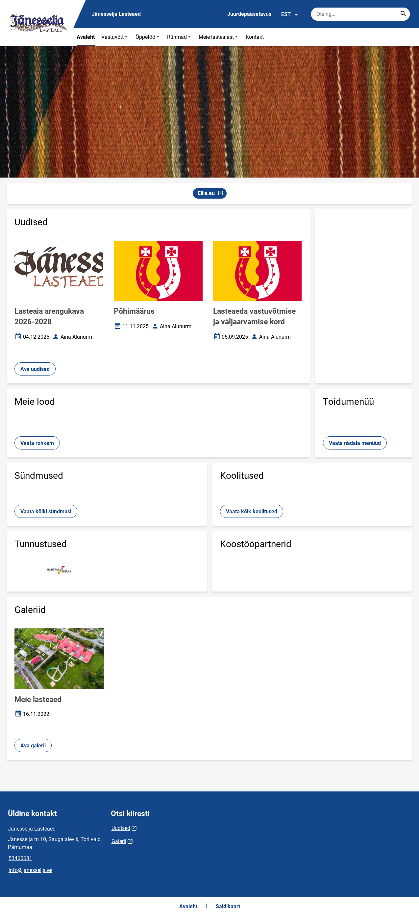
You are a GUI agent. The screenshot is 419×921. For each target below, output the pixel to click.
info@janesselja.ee (30, 870)
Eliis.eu (212, 194)
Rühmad (179, 37)
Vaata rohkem (37, 443)
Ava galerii (33, 745)
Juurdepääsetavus (249, 14)
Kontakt (255, 37)
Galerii (118, 841)
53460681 (20, 858)
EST (290, 14)
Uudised (120, 828)
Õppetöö (148, 37)
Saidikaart (228, 906)
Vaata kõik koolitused (251, 511)
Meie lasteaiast (219, 37)
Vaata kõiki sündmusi (45, 511)
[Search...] (403, 14)
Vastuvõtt (115, 37)
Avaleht (86, 37)
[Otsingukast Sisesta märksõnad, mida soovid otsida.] (360, 14)
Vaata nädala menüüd (355, 443)
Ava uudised (35, 369)
